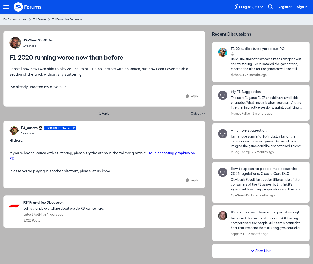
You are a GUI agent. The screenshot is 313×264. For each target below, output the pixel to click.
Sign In (302, 7)
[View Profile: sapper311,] (222, 215)
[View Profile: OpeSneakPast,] (222, 172)
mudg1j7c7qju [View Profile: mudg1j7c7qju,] (241, 152)
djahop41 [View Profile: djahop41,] (237, 75)
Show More (260, 251)
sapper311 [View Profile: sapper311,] (238, 234)
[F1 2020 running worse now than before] (48, 133)
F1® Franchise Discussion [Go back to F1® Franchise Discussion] (68, 19)
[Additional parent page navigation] (25, 19)
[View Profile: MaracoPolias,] (222, 95)
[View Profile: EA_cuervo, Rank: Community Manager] (14, 130)
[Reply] (192, 96)
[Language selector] (249, 7)
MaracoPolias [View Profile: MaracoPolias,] (240, 113)
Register (285, 7)
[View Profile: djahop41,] (222, 52)
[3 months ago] (256, 75)
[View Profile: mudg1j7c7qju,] (222, 133)
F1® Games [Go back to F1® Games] (40, 19)
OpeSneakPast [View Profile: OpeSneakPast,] (241, 195)
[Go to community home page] (28, 7)
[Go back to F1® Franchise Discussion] (63, 202)
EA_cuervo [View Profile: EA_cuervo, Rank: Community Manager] (29, 128)
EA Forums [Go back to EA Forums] (10, 19)
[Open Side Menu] (6, 6)
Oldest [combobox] (198, 113)
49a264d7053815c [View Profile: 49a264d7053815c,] (38, 40)
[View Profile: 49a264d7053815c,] (15, 43)
